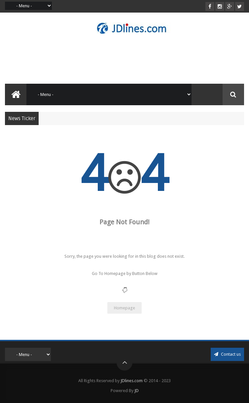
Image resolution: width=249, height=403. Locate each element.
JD (136, 390)
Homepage (124, 307)
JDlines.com (132, 380)
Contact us (227, 354)
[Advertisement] (125, 59)
